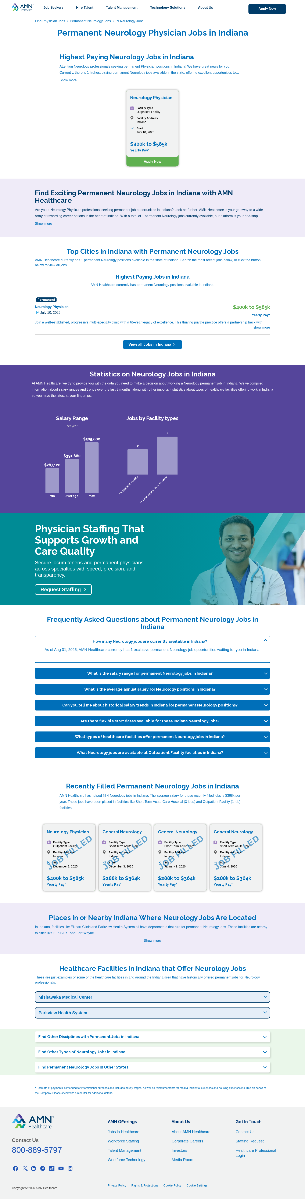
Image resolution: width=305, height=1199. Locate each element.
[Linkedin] (33, 1168)
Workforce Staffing (123, 1141)
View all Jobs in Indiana (153, 344)
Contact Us (245, 1132)
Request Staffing (60, 589)
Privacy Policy (117, 1185)
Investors (179, 1150)
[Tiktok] (51, 1168)
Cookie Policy (173, 1185)
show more (262, 327)
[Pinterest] (42, 1168)
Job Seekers (53, 7)
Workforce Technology (126, 1160)
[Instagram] (70, 1168)
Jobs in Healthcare (123, 1132)
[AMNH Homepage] (22, 7)
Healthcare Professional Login (256, 1153)
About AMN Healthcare (191, 1132)
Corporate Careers (187, 1141)
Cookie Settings (197, 1185)
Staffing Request (250, 1141)
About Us (205, 7)
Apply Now (267, 8)
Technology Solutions (167, 7)
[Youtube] (61, 1168)
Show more (68, 80)
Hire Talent (84, 7)
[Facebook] (15, 1168)
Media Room (182, 1160)
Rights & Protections (144, 1185)
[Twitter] (24, 1168)
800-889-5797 (37, 1150)
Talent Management (121, 7)
